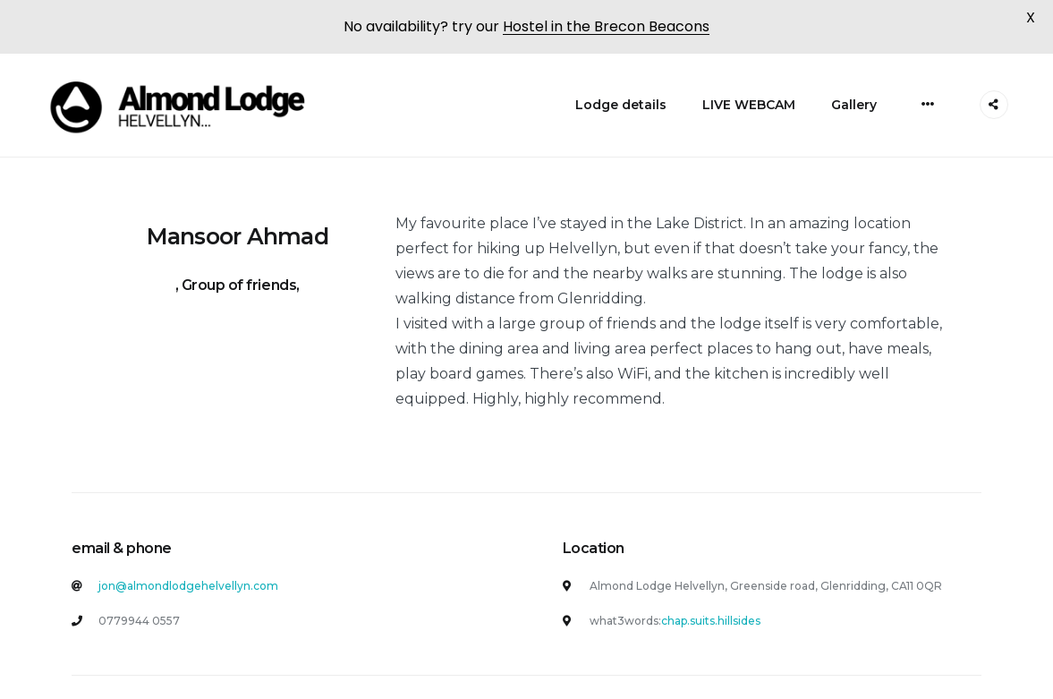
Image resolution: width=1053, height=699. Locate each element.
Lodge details (621, 101)
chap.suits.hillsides (710, 617)
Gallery (854, 101)
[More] (928, 100)
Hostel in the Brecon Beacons (606, 26)
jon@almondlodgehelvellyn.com (188, 582)
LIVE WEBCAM (748, 101)
